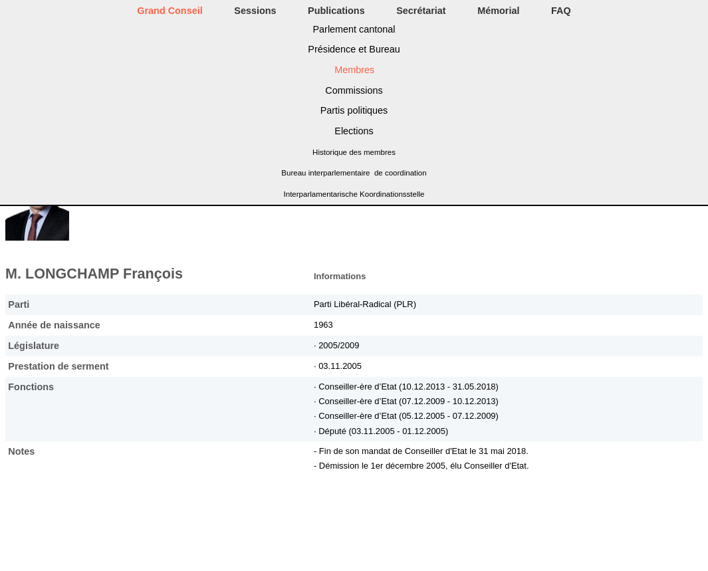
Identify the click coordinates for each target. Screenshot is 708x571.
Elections (353, 131)
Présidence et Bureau (354, 49)
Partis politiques (354, 110)
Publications (336, 10)
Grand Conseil (169, 10)
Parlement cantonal (354, 29)
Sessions (255, 10)
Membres (354, 69)
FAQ (561, 10)
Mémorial (498, 10)
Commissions (353, 90)
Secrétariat (420, 10)
